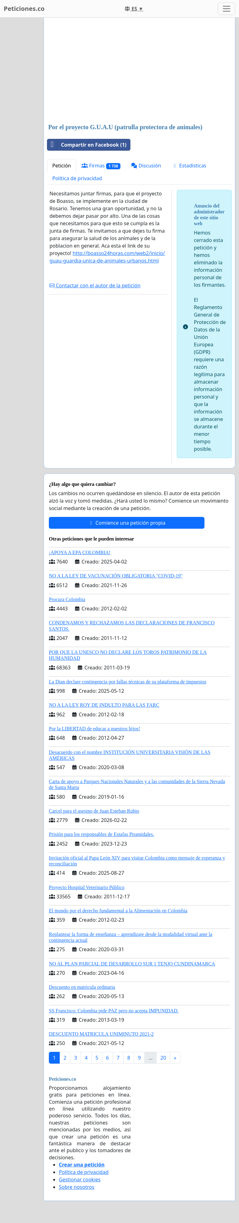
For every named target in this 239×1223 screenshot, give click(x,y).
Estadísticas (189, 165)
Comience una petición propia (127, 522)
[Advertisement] (139, 71)
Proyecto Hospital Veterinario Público (86, 887)
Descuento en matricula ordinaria (82, 987)
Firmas (101, 165)
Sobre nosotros (76, 1187)
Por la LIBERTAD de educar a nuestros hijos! (94, 728)
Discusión (146, 165)
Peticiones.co (24, 8)
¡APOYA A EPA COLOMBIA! (79, 552)
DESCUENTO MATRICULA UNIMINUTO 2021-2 (101, 1034)
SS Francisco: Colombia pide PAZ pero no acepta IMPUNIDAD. (114, 1010)
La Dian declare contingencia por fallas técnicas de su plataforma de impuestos (127, 681)
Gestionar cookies (80, 1179)
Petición (61, 165)
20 (163, 1057)
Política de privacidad (77, 178)
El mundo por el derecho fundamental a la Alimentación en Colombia (118, 910)
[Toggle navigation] (226, 8)
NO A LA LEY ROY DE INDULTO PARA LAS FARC (104, 705)
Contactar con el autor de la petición (94, 285)
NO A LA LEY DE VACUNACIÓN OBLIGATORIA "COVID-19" (116, 575)
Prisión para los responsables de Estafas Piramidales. (101, 834)
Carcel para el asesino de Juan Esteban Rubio (94, 811)
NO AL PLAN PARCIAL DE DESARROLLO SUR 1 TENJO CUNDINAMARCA (132, 963)
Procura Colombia (67, 599)
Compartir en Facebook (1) (86, 144)
